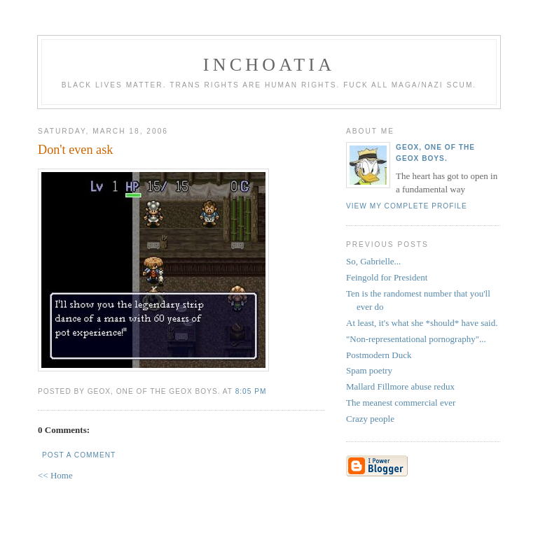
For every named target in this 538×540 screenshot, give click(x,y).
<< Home (55, 475)
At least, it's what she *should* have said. (421, 323)
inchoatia (269, 65)
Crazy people (370, 418)
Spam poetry (369, 370)
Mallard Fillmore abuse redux (400, 386)
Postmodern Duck (379, 355)
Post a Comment (79, 455)
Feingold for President (386, 277)
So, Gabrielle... (373, 261)
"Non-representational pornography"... (416, 339)
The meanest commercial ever (400, 402)
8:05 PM (251, 391)
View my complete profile (406, 206)
